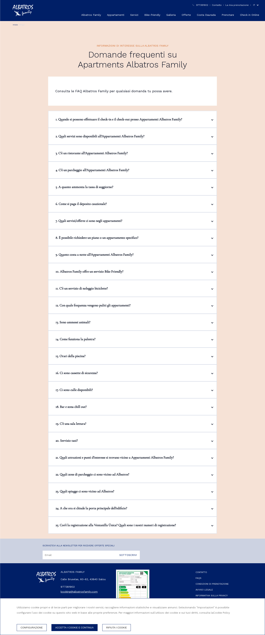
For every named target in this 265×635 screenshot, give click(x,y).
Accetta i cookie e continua (74, 627)
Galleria (171, 14)
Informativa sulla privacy (212, 595)
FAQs (198, 578)
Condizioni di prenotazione (212, 584)
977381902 (202, 5)
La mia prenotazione (237, 5)
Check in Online (249, 14)
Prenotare (228, 14)
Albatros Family (91, 14)
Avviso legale (204, 589)
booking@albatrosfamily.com (79, 591)
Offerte (186, 14)
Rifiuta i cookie (116, 627)
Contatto (217, 5)
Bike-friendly (152, 14)
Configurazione (32, 627)
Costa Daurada (206, 14)
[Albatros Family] (23, 10)
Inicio (15, 25)
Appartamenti (115, 14)
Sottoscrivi (128, 554)
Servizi (134, 14)
